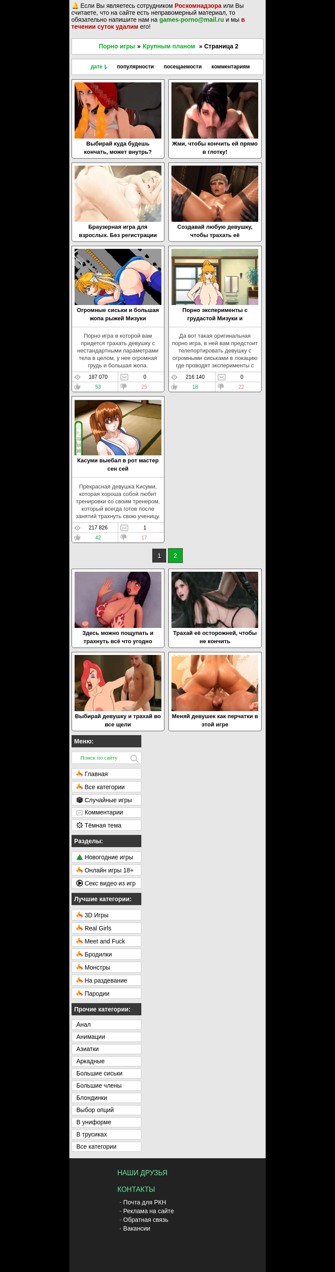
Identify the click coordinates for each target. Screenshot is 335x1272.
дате (97, 67)
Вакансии (136, 1228)
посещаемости (183, 67)
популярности (135, 67)
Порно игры (117, 46)
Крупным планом (169, 46)
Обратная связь (145, 1219)
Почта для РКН (144, 1202)
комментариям (231, 67)
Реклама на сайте (148, 1211)
